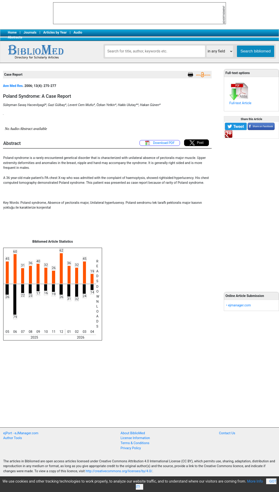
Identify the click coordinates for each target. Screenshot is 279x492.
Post (196, 142)
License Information (135, 438)
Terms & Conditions (135, 443)
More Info (255, 481)
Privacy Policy (131, 448)
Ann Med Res (13, 86)
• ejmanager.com (238, 305)
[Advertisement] (251, 213)
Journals (29, 33)
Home (12, 33)
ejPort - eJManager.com (20, 433)
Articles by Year (55, 33)
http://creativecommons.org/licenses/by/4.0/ (119, 471)
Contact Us (227, 433)
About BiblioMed (133, 433)
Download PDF (160, 143)
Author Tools (12, 438)
